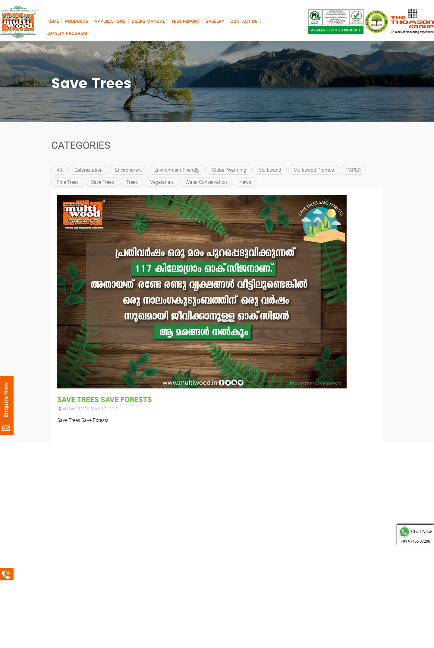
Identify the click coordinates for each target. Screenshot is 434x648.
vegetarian (161, 182)
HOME (52, 21)
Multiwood (270, 170)
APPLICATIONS (110, 21)
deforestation (88, 170)
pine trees (68, 182)
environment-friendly (177, 170)
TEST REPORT (185, 21)
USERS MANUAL (148, 21)
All (59, 170)
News (245, 182)
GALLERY (215, 21)
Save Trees (102, 182)
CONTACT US (244, 21)
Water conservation (206, 182)
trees (132, 182)
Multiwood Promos (314, 170)
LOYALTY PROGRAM (66, 33)
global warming (229, 170)
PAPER (353, 170)
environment (128, 170)
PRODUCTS (76, 21)
